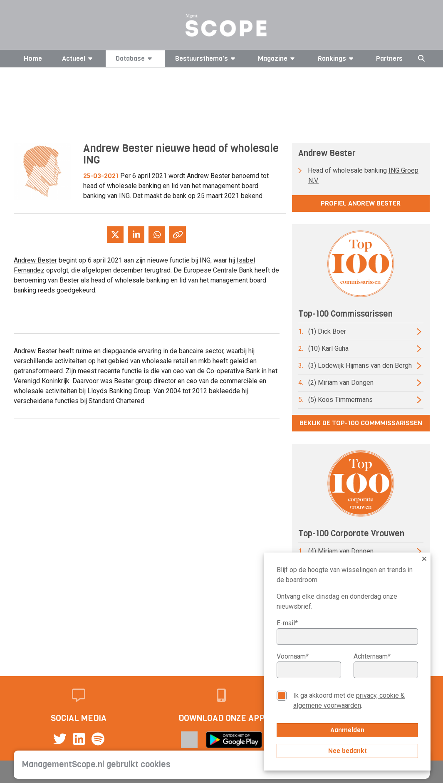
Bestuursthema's (206, 58)
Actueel (78, 58)
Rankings (337, 58)
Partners (389, 58)
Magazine (277, 58)
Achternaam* (372, 656)
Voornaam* (293, 656)
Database (135, 58)
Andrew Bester (35, 260)
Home (33, 58)
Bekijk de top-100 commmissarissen (360, 423)
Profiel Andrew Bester (361, 203)
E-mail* (287, 623)
